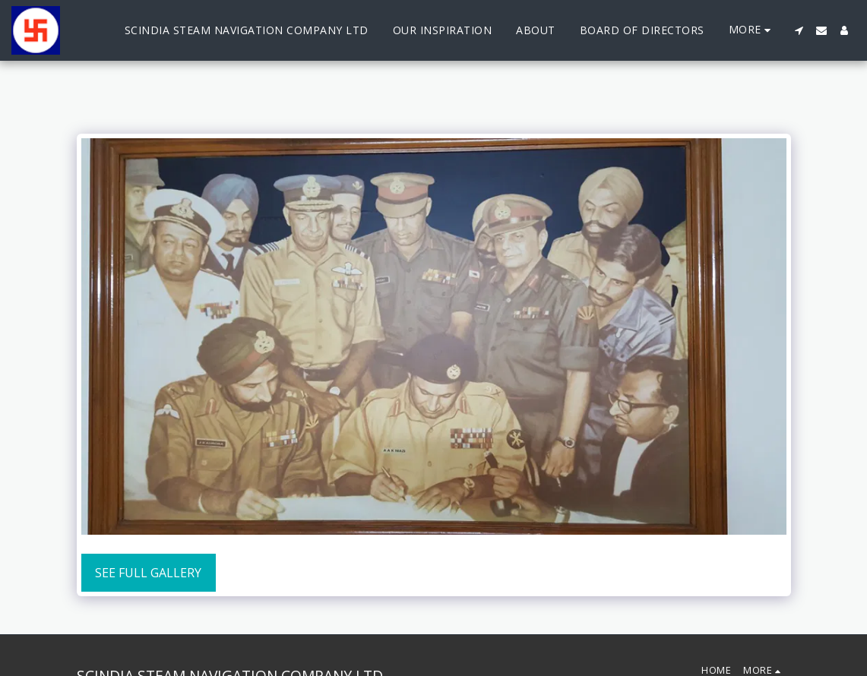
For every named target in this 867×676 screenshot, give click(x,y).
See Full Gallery (148, 572)
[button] (798, 30)
